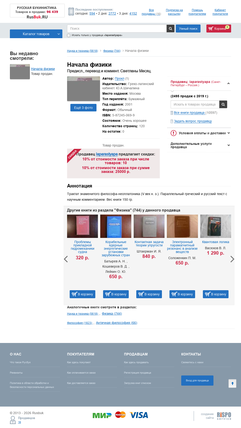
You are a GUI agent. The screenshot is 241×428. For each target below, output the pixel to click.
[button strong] (199, 83)
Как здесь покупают (79, 362)
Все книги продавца (189, 112)
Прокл (119, 78)
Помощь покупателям (197, 12)
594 (92, 13)
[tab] (199, 83)
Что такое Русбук (20, 362)
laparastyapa (107, 154)
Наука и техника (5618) (82, 51)
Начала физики (43, 69)
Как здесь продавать (136, 362)
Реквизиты (16, 372)
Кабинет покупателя (220, 12)
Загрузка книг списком (137, 383)
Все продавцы (151, 12)
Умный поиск (188, 28)
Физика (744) (111, 51)
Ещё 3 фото (83, 108)
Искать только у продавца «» (94, 35)
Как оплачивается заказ (81, 372)
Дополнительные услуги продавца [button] (191, 145)
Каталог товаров (41, 34)
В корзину (85, 294)
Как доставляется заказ (81, 383)
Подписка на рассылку (174, 12)
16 (19, 422)
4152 (133, 13)
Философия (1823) (80, 323)
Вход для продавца (197, 380)
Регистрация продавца (137, 372)
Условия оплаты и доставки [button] (202, 133)
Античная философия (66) (116, 323)
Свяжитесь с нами (192, 362)
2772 (112, 13)
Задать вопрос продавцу (193, 121)
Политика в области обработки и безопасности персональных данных (32, 385)
